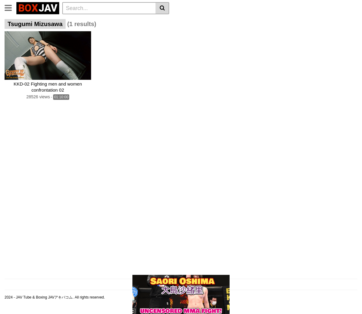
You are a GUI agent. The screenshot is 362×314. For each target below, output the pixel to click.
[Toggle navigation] (10, 7)
